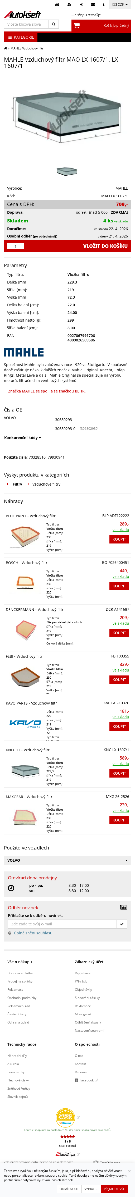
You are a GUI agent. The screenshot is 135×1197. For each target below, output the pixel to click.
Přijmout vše (114, 1189)
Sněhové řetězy (18, 1088)
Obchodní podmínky (21, 997)
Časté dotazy (16, 1014)
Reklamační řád (18, 1006)
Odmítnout (69, 1189)
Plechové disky (18, 1080)
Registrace (82, 973)
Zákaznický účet (89, 961)
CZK (120, 4)
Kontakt (80, 1064)
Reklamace (15, 989)
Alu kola (13, 1064)
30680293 (63, 419)
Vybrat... (91, 1189)
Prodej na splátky (19, 981)
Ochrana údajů (18, 1022)
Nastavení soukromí (89, 1030)
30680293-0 (65, 428)
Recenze (81, 1072)
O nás (79, 1055)
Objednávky (83, 989)
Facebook (87, 1080)
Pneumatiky (16, 1072)
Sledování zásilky (87, 997)
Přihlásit (81, 981)
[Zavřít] (129, 1171)
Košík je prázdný (116, 25)
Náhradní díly (17, 1055)
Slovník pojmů (17, 1096)
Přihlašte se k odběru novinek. (35, 915)
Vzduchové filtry (46, 484)
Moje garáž (83, 1014)
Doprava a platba (20, 973)
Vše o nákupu (19, 961)
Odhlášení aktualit (88, 1022)
